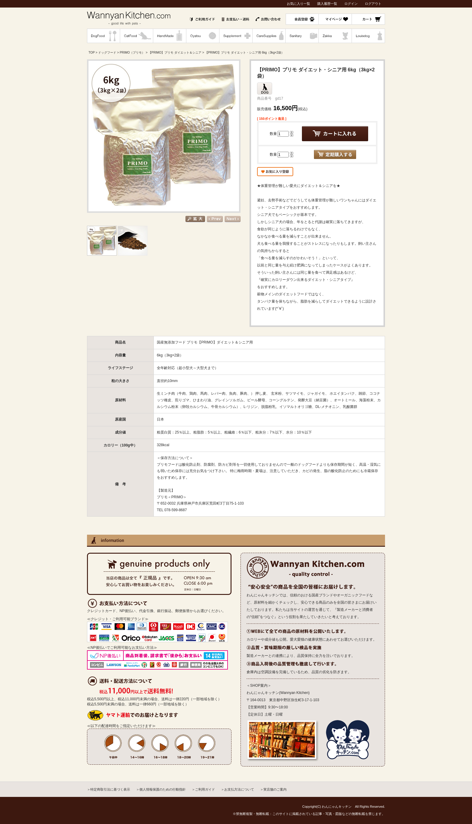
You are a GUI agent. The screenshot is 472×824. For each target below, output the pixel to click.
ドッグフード (107, 52)
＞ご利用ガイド (203, 789)
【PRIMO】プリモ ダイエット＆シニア (174, 52)
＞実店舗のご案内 (273, 789)
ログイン (351, 3)
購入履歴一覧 (327, 3)
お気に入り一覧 (298, 3)
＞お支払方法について (237, 789)
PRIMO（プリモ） (132, 52)
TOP (91, 52)
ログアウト (373, 3)
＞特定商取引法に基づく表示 (108, 789)
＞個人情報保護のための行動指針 (161, 789)
